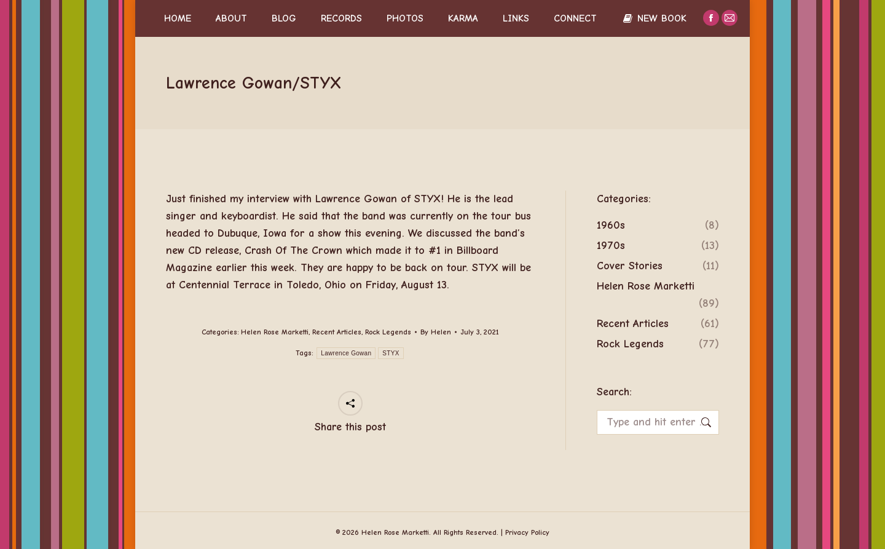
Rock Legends (388, 332)
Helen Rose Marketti (275, 332)
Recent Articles (336, 332)
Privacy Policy (527, 532)
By (435, 332)
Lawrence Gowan (346, 353)
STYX (390, 353)
